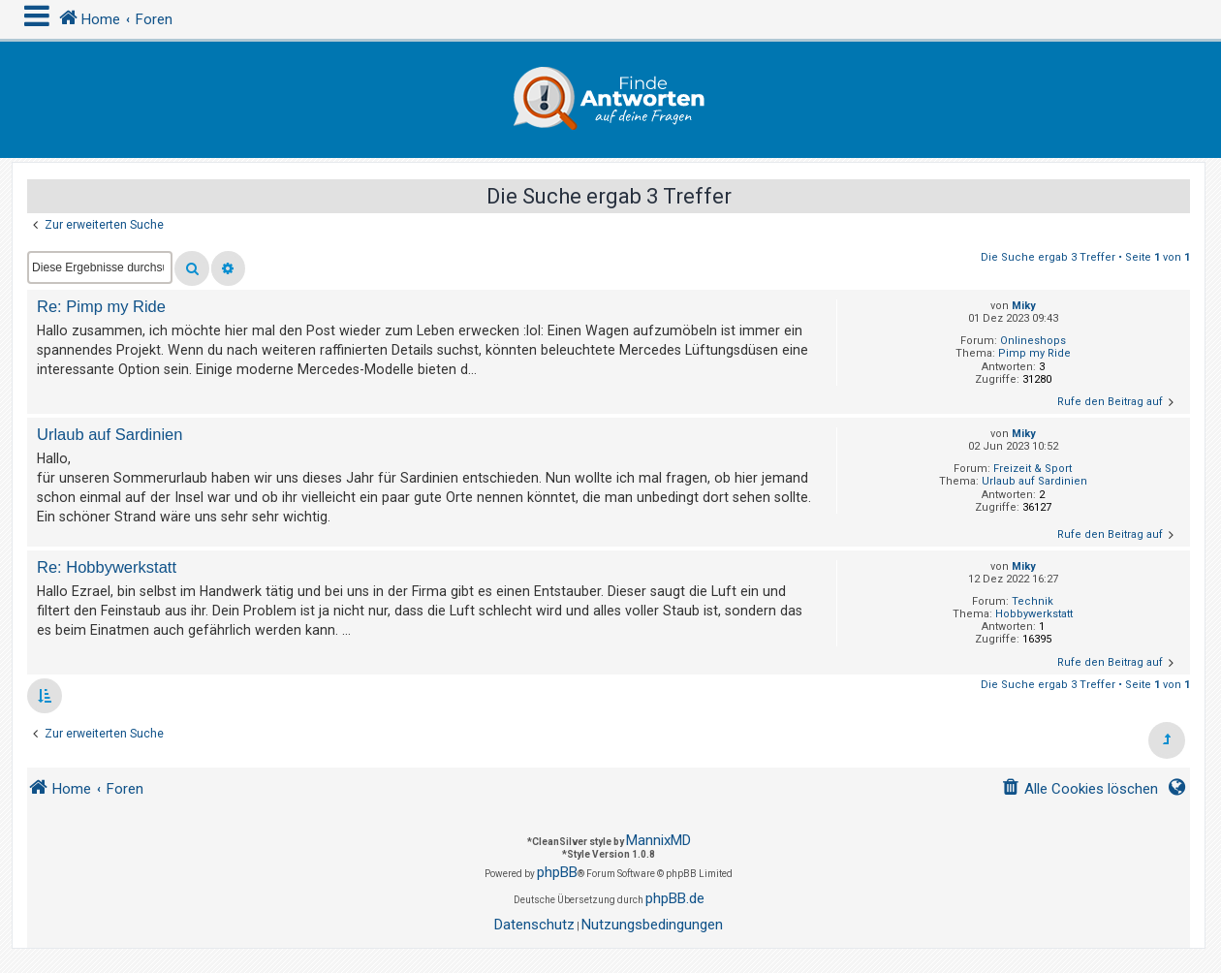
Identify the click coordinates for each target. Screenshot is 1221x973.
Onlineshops (1033, 340)
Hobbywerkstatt (1034, 614)
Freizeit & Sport (1032, 468)
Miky (1024, 305)
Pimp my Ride (1034, 353)
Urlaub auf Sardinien (1034, 481)
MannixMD (658, 840)
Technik (1032, 601)
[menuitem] (1079, 789)
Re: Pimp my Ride (101, 306)
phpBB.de (674, 898)
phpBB (557, 872)
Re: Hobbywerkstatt (106, 567)
